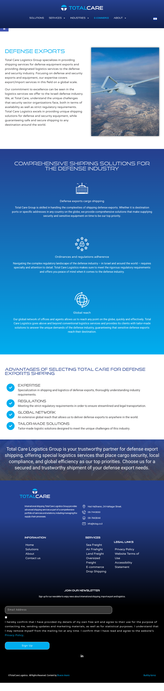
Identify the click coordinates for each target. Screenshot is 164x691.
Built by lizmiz (150, 675)
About (120, 18)
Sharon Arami (63, 675)
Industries (79, 18)
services (57, 18)
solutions (36, 18)
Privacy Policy (14, 635)
